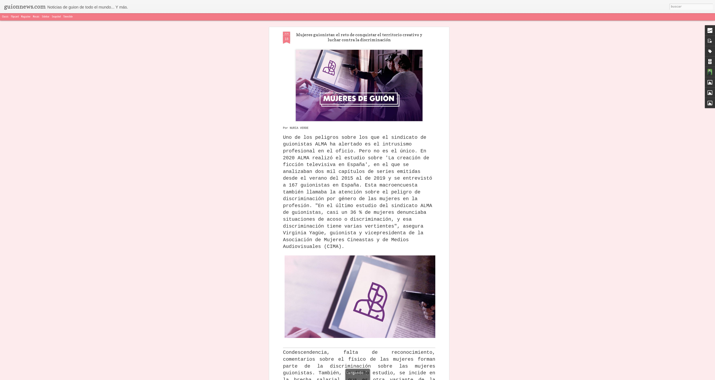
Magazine (25, 16)
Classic (5, 16)
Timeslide (68, 16)
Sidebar (45, 16)
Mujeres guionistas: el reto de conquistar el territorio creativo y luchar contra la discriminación (359, 37)
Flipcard (15, 16)
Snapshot (56, 16)
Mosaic (36, 16)
